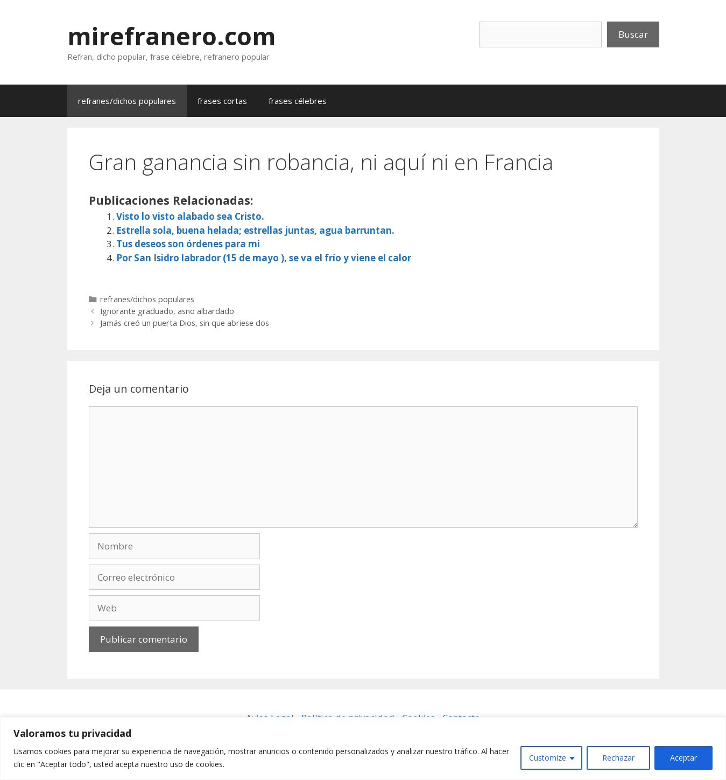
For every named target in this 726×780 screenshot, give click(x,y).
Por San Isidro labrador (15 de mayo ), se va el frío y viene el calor (263, 258)
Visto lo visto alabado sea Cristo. (190, 216)
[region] (363, 748)
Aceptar (683, 758)
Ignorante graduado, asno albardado (167, 311)
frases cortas (222, 100)
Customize (547, 758)
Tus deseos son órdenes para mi (188, 244)
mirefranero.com (171, 35)
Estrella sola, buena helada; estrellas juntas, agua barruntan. (255, 230)
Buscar (633, 34)
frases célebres (298, 100)
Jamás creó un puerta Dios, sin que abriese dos (184, 323)
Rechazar (618, 758)
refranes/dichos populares (127, 100)
